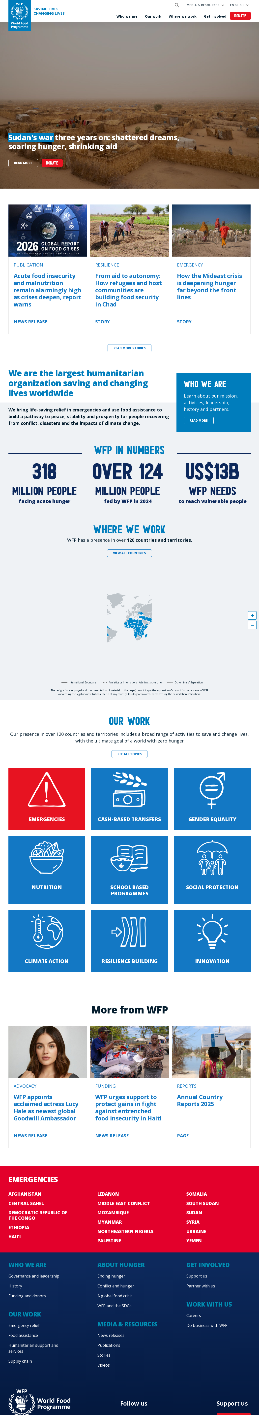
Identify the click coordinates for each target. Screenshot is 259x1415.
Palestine (109, 1241)
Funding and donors (27, 1296)
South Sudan (202, 1203)
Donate (240, 16)
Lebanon (108, 1194)
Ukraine (196, 1231)
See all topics (129, 754)
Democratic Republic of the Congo (37, 1215)
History (15, 1286)
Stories (104, 1355)
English (237, 5)
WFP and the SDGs (114, 1306)
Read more (23, 163)
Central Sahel (26, 1203)
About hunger (120, 1265)
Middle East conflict (123, 1203)
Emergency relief (24, 1325)
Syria (193, 1222)
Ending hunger (111, 1276)
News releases (110, 1335)
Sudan (194, 1212)
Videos (103, 1365)
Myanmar (109, 1222)
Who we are (127, 16)
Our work (153, 16)
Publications (108, 1345)
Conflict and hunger (115, 1286)
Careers (193, 1315)
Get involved (215, 16)
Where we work (183, 16)
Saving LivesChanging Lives (49, 11)
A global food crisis (115, 1296)
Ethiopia (18, 1227)
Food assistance (23, 1335)
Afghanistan (24, 1194)
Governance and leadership (33, 1276)
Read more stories (130, 348)
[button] (252, 615)
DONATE (52, 163)
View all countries (129, 553)
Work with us (209, 1304)
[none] (129, 105)
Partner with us (200, 1286)
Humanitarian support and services (33, 1348)
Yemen (194, 1241)
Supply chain (20, 1361)
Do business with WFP (207, 1325)
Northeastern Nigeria (125, 1231)
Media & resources (203, 5)
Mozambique (113, 1212)
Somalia (196, 1194)
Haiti (14, 1237)
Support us (196, 1276)
